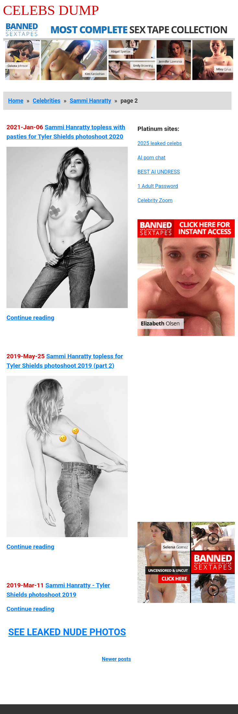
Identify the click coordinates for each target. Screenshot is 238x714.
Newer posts (116, 659)
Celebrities (46, 101)
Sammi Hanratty (90, 101)
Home (15, 101)
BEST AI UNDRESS (158, 172)
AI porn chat (151, 158)
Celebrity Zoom (155, 200)
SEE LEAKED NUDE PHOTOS (67, 632)
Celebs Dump (51, 10)
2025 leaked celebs (159, 143)
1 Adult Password (157, 186)
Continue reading (30, 317)
